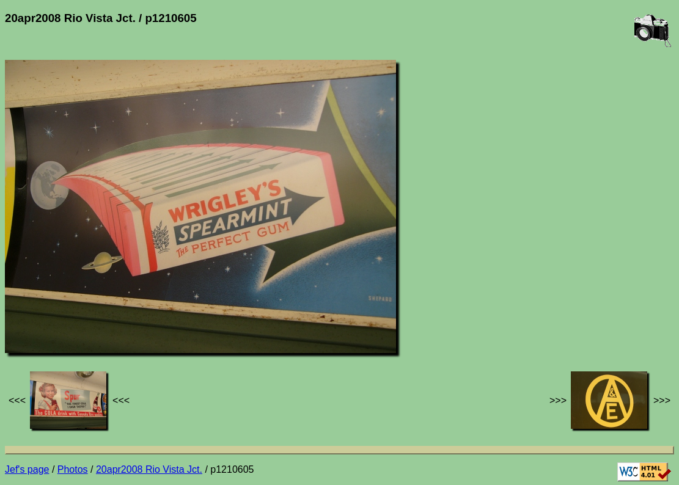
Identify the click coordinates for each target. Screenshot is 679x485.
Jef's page (27, 469)
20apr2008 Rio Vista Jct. (149, 469)
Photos (72, 469)
